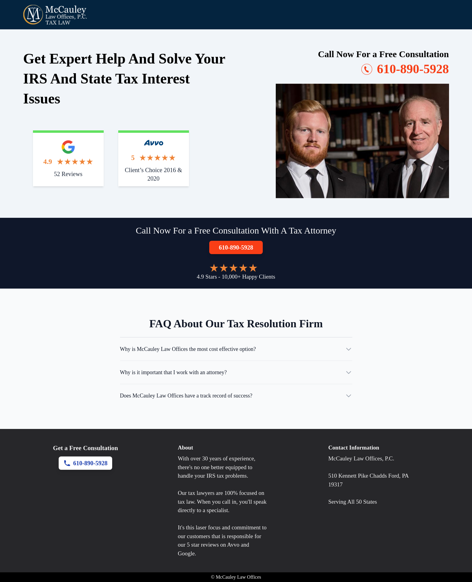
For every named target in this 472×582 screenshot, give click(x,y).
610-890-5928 (236, 247)
